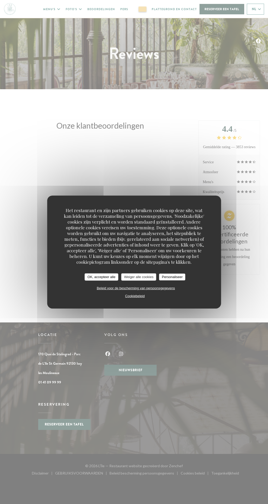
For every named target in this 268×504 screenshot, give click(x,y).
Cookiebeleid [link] (135, 296)
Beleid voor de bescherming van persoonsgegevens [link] (136, 288)
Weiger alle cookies (138, 277)
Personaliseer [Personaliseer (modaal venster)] (172, 277)
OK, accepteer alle (102, 277)
